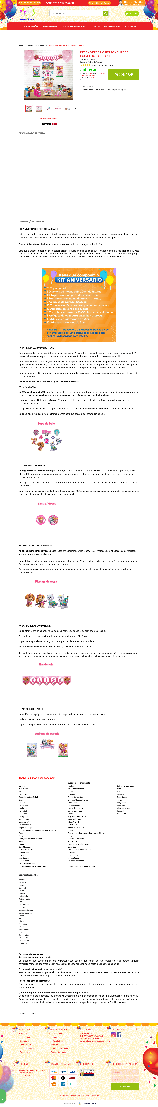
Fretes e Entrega (57, 1041)
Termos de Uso (56, 1037)
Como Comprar (57, 1033)
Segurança (55, 1044)
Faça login (36, 2)
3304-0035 (86, 1033)
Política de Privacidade (59, 1048)
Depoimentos (71, 33)
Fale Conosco (105, 3)
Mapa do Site (25, 1037)
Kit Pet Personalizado (74, 26)
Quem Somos (130, 26)
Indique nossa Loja (27, 1048)
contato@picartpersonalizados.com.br (95, 1041)
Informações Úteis (59, 1029)
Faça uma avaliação (108, 65)
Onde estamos (25, 1044)
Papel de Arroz (88, 33)
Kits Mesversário (51, 26)
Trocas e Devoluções (58, 1052)
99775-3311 (91, 1036)
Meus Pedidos (94, 3)
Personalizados (112, 26)
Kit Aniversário (31, 26)
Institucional (26, 1029)
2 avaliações (96, 65)
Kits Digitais (94, 26)
